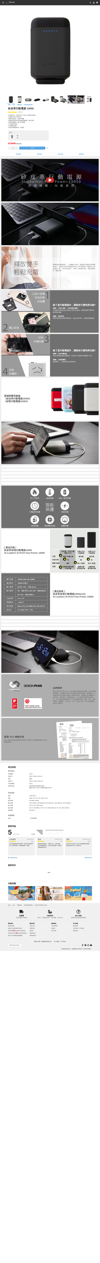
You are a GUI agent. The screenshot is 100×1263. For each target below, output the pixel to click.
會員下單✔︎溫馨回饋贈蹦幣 (15, 840)
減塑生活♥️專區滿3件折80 (15, 833)
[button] (90, 2)
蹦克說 (31, 835)
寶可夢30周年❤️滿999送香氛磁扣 (17, 837)
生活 (57, 8)
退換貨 (53, 833)
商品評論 (60, 58)
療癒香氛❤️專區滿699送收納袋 (16, 835)
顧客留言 (81, 58)
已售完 (75, 52)
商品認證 (75, 835)
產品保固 (53, 835)
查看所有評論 (88, 762)
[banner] (11, 3)
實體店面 (32, 833)
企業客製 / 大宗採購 (78, 833)
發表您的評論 (12, 762)
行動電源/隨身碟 (71, 8)
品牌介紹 (32, 830)
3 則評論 (63, 16)
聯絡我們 (75, 830)
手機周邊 (62, 8)
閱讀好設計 (33, 837)
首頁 (52, 8)
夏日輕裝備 (11, 830)
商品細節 (18, 58)
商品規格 (39, 58)
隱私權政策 (33, 840)
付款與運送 (54, 830)
